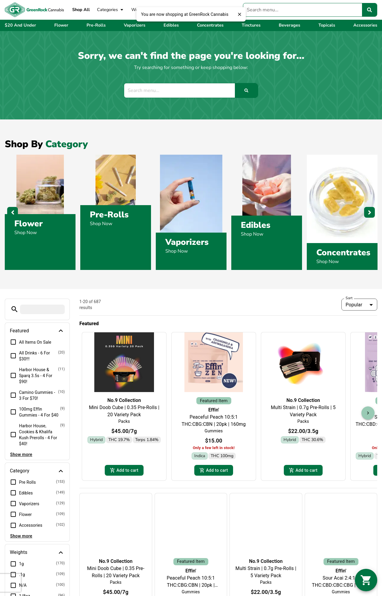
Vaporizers (187, 242)
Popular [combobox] (354, 305)
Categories (110, 10)
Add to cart (124, 461)
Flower (28, 223)
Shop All (81, 10)
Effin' (213, 402)
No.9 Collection (124, 400)
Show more (21, 454)
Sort (349, 298)
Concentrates (343, 252)
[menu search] (42, 309)
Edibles (255, 225)
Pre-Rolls (109, 214)
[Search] (369, 10)
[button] (14, 309)
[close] (239, 14)
